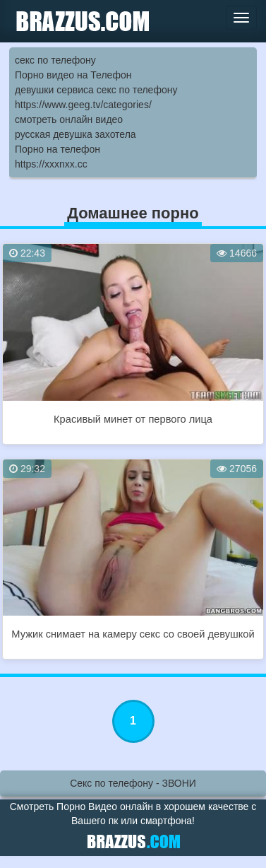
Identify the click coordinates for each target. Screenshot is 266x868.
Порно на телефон (57, 149)
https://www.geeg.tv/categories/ (83, 104)
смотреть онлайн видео (69, 119)
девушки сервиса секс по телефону (96, 89)
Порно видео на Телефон (73, 75)
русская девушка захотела (75, 134)
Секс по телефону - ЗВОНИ (133, 783)
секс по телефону (55, 60)
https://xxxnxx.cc (51, 164)
